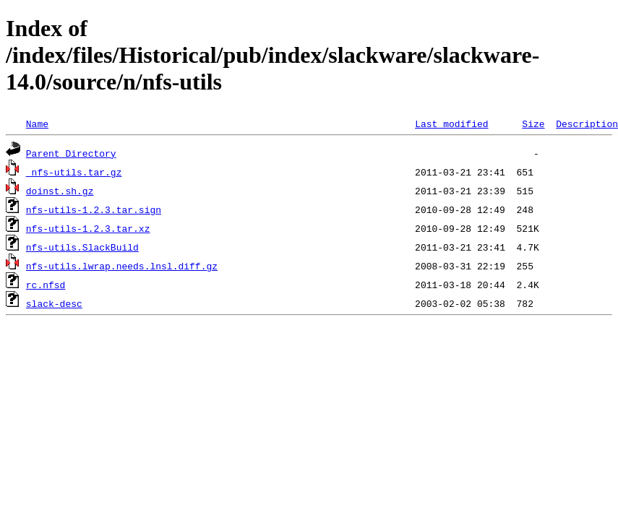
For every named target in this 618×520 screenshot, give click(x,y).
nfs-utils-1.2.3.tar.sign (93, 209)
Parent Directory (71, 153)
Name (37, 123)
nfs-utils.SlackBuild (82, 247)
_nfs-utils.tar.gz (74, 171)
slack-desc (54, 303)
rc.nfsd (46, 284)
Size (533, 123)
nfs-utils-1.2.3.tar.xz (88, 228)
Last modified (451, 123)
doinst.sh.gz (60, 190)
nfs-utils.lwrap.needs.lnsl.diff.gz (122, 265)
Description (587, 123)
